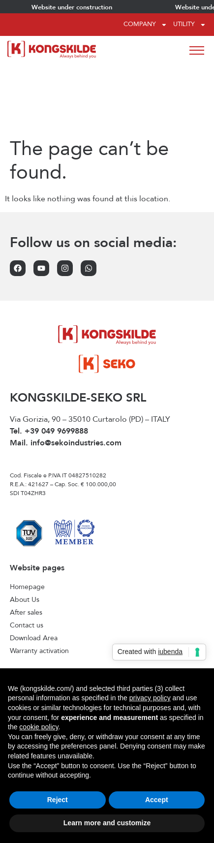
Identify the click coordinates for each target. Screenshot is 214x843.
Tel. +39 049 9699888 (49, 361)
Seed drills (26, 659)
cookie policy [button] (38, 727)
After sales (26, 542)
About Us (24, 529)
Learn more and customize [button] (107, 823)
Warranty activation (39, 580)
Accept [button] (156, 800)
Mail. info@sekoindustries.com (66, 372)
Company (145, 25)
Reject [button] (57, 800)
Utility (189, 25)
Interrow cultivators (39, 646)
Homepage (27, 516)
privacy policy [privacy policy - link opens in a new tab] (150, 698)
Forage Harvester (37, 621)
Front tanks (27, 633)
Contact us (26, 555)
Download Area (34, 567)
